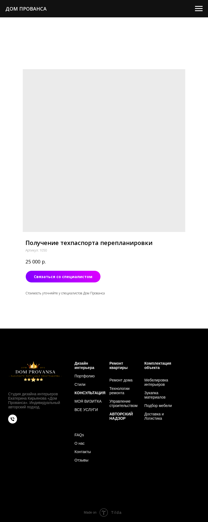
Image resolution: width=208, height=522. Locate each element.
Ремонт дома (120, 380)
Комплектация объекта (157, 365)
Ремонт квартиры (118, 365)
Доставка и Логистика (154, 416)
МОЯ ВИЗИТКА (88, 401)
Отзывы (81, 460)
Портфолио (84, 376)
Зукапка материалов (154, 395)
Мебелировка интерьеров (156, 382)
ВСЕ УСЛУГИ (86, 410)
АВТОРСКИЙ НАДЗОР (121, 416)
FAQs (79, 435)
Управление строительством (123, 403)
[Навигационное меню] (199, 8)
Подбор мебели (158, 405)
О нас (79, 443)
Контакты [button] (82, 452)
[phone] (12, 422)
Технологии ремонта (119, 390)
